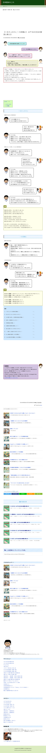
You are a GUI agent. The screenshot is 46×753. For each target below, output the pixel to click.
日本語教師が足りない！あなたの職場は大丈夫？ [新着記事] (19, 459)
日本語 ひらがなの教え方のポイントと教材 (12, 682)
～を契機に (7, 105)
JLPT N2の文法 (17, 9)
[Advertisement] (23, 20)
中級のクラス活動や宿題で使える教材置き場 (12, 672)
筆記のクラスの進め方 (8, 722)
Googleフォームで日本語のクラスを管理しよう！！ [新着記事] (19, 444)
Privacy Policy (6, 664)
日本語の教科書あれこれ (8, 685)
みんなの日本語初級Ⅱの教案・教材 (10, 671)
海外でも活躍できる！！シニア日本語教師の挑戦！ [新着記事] (19, 436)
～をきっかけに (8, 104)
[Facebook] (15, 494)
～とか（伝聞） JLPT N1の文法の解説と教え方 (20, 522)
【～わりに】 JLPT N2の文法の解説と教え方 (19, 506)
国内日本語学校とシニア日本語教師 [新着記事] (16, 451)
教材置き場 (7, 714)
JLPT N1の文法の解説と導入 (9, 661)
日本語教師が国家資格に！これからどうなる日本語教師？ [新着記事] (20, 467)
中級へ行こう (7, 709)
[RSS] (31, 494)
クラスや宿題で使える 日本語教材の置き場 (12, 741)
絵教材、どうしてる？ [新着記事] (14, 428)
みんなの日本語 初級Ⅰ (9, 704)
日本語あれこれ (6, 684)
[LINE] (23, 494)
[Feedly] (38, 494)
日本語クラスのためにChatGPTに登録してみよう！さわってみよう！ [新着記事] (22, 413)
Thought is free (29, 750)
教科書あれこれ (7, 715)
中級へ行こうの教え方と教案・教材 (10, 674)
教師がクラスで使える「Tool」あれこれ (11, 680)
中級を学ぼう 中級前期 (9, 712)
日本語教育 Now (7, 689)
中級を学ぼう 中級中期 (9, 710)
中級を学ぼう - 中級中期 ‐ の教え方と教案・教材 (13, 676)
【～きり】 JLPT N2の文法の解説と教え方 (19, 538)
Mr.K (41, 405)
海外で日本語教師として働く (9, 720)
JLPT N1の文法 (7, 701)
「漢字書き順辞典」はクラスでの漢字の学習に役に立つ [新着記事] (20, 475)
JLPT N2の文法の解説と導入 (9, 663)
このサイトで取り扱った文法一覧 (10, 668)
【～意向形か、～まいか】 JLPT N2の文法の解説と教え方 (22, 514)
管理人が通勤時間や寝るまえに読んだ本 (11, 690)
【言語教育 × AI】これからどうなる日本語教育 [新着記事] (18, 420)
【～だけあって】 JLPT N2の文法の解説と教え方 (20, 530)
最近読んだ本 (7, 719)
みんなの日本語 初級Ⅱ (9, 706)
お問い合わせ (6, 666)
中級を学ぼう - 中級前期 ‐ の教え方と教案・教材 (13, 677)
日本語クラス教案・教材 (8, 9)
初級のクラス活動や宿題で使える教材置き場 (12, 679)
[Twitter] (7, 494)
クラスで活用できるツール (9, 707)
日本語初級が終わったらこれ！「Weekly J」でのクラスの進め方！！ (16, 687)
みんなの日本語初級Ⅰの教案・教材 (10, 669)
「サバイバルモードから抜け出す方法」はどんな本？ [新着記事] (19, 483)
